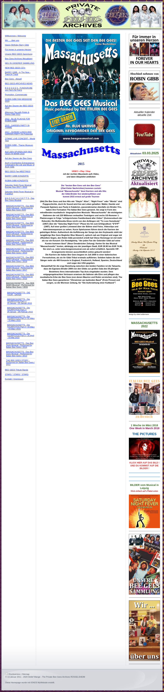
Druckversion (12, 674)
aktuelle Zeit (144, 115)
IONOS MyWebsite (39, 682)
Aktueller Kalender (144, 112)
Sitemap (25, 674)
